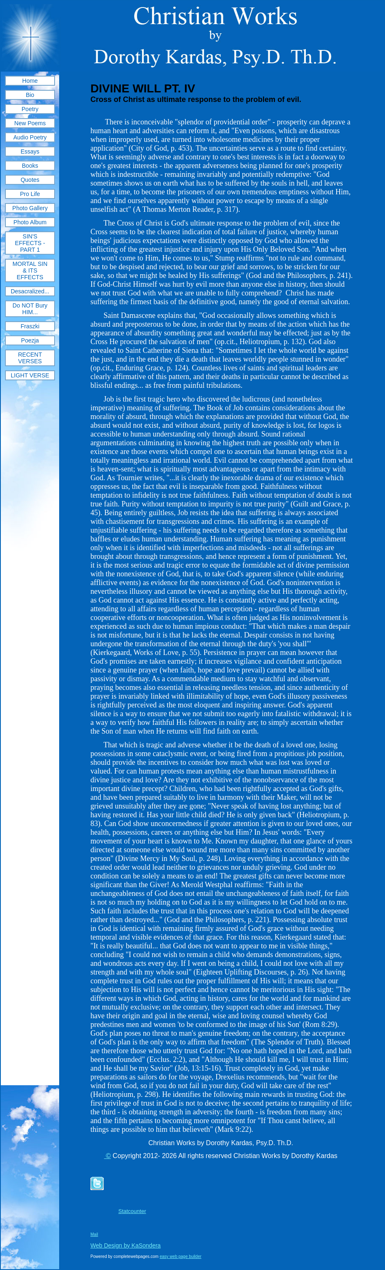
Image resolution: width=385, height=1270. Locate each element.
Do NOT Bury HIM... (30, 308)
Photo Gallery (30, 208)
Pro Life (30, 194)
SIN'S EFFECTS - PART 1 (30, 243)
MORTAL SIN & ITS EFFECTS (30, 270)
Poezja (30, 340)
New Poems (29, 123)
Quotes (29, 179)
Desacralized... (30, 291)
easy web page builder (180, 1256)
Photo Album (29, 222)
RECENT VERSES (30, 358)
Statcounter (132, 1211)
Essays (29, 151)
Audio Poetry (30, 137)
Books (30, 165)
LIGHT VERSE (30, 375)
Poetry (30, 109)
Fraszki (29, 326)
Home (30, 80)
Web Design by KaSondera (125, 1245)
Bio (30, 95)
